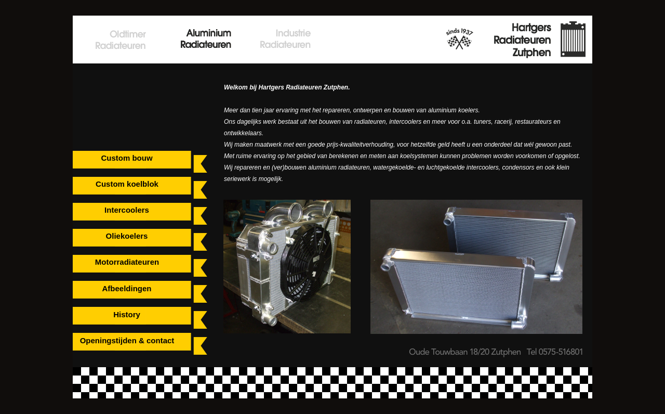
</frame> (109, 91)
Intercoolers (126, 209)
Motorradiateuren (127, 261)
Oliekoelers (127, 235)
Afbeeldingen (126, 288)
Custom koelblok (127, 183)
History (126, 314)
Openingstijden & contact (127, 340)
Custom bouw (126, 157)
